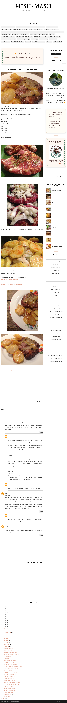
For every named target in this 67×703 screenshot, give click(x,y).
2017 (4, 624)
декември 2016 (7, 628)
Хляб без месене (56, 215)
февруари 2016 (7, 694)
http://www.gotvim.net (11, 370)
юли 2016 (6, 638)
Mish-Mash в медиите (22, 39)
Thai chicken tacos (8, 658)
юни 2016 (6, 640)
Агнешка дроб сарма (57, 246)
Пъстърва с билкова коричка (10, 674)
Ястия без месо (38, 27)
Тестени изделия (50, 27)
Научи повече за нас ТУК (56, 163)
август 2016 (7, 636)
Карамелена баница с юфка (10, 676)
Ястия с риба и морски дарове (55, 355)
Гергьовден (4, 41)
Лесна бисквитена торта (9, 690)
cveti (6, 493)
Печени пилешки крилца (9, 680)
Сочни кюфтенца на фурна (10, 660)
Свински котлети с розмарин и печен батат (11, 284)
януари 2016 (7, 696)
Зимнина (51, 39)
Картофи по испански (9, 648)
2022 (4, 614)
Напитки (33, 39)
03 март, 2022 (7, 527)
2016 (4, 626)
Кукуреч (54, 227)
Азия (50, 34)
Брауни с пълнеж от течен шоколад (12, 682)
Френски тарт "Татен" (8, 686)
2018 (4, 622)
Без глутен (27, 27)
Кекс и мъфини (33, 34)
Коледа (43, 34)
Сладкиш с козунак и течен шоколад (58, 221)
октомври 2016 (7, 632)
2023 (4, 612)
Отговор (41, 432)
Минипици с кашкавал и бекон (10, 664)
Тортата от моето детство (58, 233)
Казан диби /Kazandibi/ (9, 662)
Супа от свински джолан (9, 678)
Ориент (14, 34)
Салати (54, 314)
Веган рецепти (5, 29)
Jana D (9, 436)
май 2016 (6, 642)
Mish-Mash (33, 6)
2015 (4, 698)
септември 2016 (8, 634)
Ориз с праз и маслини (9, 692)
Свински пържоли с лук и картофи (11, 684)
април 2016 (6, 644)
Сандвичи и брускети (53, 36)
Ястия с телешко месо (7, 36)
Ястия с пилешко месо (34, 29)
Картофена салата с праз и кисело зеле (13, 672)
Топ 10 (48, 41)
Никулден (18, 36)
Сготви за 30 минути (7, 27)
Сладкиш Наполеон (8, 656)
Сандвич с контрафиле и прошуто (11, 654)
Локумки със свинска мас (57, 202)
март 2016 (6, 646)
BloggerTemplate (16, 701)
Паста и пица (55, 308)
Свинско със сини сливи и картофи (9, 279)
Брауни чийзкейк (8, 650)
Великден (27, 36)
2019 (4, 620)
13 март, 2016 (7, 419)
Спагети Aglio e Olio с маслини (11, 652)
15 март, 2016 (10, 455)
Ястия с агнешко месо (37, 41)
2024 (4, 610)
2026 (4, 606)
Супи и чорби (5, 34)
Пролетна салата (8, 670)
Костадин (7, 526)
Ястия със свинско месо (19, 29)
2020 (4, 618)
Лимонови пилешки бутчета (10, 688)
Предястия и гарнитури (50, 29)
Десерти (18, 27)
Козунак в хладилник (56, 190)
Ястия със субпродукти (7, 39)
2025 (4, 608)
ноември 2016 (7, 630)
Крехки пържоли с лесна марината (11, 668)
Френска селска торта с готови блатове (57, 196)
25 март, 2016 (10, 473)
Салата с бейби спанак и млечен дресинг (13, 666)
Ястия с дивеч (56, 41)
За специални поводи (16, 41)
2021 (4, 616)
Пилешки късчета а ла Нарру (58, 240)
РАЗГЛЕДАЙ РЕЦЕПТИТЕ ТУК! (22, 61)
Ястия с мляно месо (39, 36)
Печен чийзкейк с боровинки (58, 208)
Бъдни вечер (42, 39)
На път (27, 41)
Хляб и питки (23, 34)
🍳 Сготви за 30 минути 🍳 (22, 53)
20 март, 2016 (7, 495)
